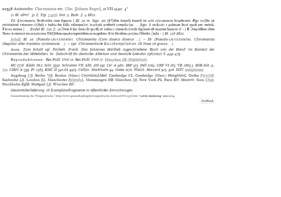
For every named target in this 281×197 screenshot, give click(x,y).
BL (43, 79)
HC (13, 65)
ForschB (207, 75)
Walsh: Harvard (147, 69)
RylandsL (76, 79)
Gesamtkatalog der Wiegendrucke (32, 96)
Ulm (68, 8)
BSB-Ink (202, 65)
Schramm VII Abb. (77, 65)
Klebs (30, 65)
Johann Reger (87, 8)
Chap (209, 79)
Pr (33, 69)
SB (50, 75)
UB (30, 75)
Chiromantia (46, 8)
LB (21, 79)
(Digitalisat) (126, 59)
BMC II (51, 69)
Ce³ (109, 65)
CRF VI (163, 65)
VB (179, 65)
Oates (120, 69)
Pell (143, 65)
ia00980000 (194, 69)
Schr (48, 65)
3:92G (52, 15)
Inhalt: (16, 39)
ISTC (180, 69)
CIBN (14, 69)
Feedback (207, 101)
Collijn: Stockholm (93, 69)
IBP (129, 65)
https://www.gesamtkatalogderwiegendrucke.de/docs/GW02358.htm (97, 96)
